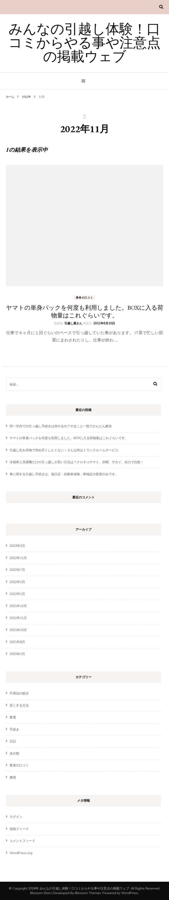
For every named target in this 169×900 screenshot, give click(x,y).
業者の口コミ (84, 297)
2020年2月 (17, 654)
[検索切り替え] (161, 7)
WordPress (129, 893)
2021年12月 (18, 606)
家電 (13, 717)
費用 (13, 777)
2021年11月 (18, 618)
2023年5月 (17, 546)
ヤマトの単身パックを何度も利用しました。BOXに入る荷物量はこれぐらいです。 (84, 311)
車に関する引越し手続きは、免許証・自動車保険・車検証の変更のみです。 (64, 474)
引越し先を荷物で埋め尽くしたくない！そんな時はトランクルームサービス (64, 450)
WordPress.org (21, 853)
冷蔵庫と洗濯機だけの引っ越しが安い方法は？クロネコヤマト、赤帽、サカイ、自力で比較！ (77, 462)
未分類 (14, 753)
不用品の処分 (19, 693)
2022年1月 (17, 594)
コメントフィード (22, 841)
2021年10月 (18, 630)
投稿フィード (19, 829)
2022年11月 (18, 558)
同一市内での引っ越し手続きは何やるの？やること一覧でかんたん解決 (61, 426)
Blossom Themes (88, 893)
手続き (14, 729)
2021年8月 (17, 642)
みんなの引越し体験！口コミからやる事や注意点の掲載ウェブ (84, 44)
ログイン (16, 817)
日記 (13, 741)
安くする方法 (19, 705)
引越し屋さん (73, 323)
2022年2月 (17, 582)
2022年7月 (17, 570)
